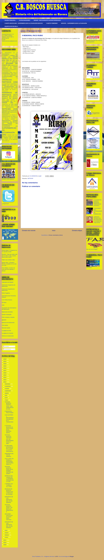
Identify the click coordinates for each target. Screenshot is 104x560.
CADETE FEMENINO (52, 23)
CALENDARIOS (6, 73)
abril (6, 530)
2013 (5, 379)
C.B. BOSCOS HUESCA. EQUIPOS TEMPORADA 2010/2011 (97, 202)
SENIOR (10, 123)
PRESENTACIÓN (6, 116)
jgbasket (4, 320)
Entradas (6, 346)
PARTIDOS (5, 110)
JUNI (14, 101)
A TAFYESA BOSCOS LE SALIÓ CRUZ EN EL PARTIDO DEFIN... (9, 429)
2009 (5, 544)
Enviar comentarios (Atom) (56, 235)
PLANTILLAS (13, 112)
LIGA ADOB (14, 104)
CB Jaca (4, 302)
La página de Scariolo (7, 333)
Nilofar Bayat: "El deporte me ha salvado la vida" (9, 251)
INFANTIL (5, 97)
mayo (6, 400)
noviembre (8, 386)
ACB (3, 305)
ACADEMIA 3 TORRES (8, 55)
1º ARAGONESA (6, 52)
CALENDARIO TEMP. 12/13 (9, 72)
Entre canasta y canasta (8, 317)
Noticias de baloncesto (8, 336)
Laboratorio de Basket (7, 282)
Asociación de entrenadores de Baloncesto (9, 308)
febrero (7, 535)
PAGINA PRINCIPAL (10, 20)
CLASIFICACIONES (7, 76)
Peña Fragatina (6, 293)
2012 (5, 382)
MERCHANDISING (10, 107)
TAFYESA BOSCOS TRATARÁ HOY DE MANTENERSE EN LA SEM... (9, 439)
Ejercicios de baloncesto (8, 322)
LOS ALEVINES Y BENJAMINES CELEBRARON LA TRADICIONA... (9, 419)
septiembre (8, 390)
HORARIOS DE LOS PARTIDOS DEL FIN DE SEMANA (9, 499)
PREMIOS (14, 115)
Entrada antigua (77, 230)
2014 (5, 377)
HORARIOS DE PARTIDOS (10, 94)
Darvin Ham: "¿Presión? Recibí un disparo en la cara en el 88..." (9, 264)
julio (6, 395)
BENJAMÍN (9, 63)
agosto (7, 393)
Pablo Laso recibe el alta (8, 259)
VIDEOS (6, 138)
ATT (11, 60)
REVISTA (15, 122)
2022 (5, 359)
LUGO (56, 556)
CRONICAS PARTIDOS (7, 81)
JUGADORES (5, 101)
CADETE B (5, 66)
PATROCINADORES (24, 20)
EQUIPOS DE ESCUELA (11, 26)
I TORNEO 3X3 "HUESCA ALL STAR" (9, 485)
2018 (5, 368)
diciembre (7, 384)
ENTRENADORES (9, 86)
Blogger (72, 556)
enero (6, 537)
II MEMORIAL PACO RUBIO (9, 412)
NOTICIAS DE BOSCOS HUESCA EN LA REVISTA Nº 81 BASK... (9, 491)
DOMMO (4, 85)
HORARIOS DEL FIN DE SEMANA (9, 455)
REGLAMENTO (5, 117)
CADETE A (13, 65)
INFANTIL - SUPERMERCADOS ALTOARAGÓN (74, 23)
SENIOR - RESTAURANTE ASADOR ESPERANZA (47, 20)
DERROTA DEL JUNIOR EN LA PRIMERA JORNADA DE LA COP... (9, 478)
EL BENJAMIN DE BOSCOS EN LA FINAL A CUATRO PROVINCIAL (9, 448)
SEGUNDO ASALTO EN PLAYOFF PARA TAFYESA (9, 516)
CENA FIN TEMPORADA (10, 75)
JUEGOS (13, 99)
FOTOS (16, 88)
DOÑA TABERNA (14, 85)
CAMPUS (16, 73)
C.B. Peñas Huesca (7, 300)
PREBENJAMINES (6, 113)
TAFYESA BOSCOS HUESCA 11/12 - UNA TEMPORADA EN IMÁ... (9, 405)
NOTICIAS (30, 178)
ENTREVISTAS (6, 88)
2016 (5, 373)
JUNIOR (4, 102)
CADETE (5, 65)
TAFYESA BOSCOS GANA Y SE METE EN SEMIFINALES (9, 508)
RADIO (14, 116)
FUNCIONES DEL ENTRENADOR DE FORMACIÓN (98, 211)
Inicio (53, 230)
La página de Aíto (6, 330)
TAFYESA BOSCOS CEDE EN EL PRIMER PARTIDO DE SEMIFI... (9, 470)
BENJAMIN (15, 62)
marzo (7, 532)
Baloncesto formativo (7, 312)
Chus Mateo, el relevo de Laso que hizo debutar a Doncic (8, 269)
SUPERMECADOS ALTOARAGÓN (7, 125)
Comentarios (7, 349)
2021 (5, 361)
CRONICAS (4, 78)
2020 (5, 363)
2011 (5, 540)
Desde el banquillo (7, 314)
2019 (5, 366)
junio (6, 397)
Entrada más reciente (28, 230)
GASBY (7, 89)
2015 (5, 375)
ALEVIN (4, 57)
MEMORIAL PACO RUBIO (11, 105)
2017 (5, 370)
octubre (7, 388)
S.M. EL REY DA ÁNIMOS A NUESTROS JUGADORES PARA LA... (9, 461)
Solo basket (5, 325)
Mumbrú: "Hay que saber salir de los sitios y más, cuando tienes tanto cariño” (9, 256)
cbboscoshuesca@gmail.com (9, 41)
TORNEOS (10, 136)
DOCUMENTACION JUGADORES (9, 83)
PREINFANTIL (5, 115)
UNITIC (16, 136)
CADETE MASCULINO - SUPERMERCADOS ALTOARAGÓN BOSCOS (24, 23)
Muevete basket (6, 328)
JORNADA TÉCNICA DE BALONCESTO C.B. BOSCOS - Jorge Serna (98, 219)
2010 (5, 542)
